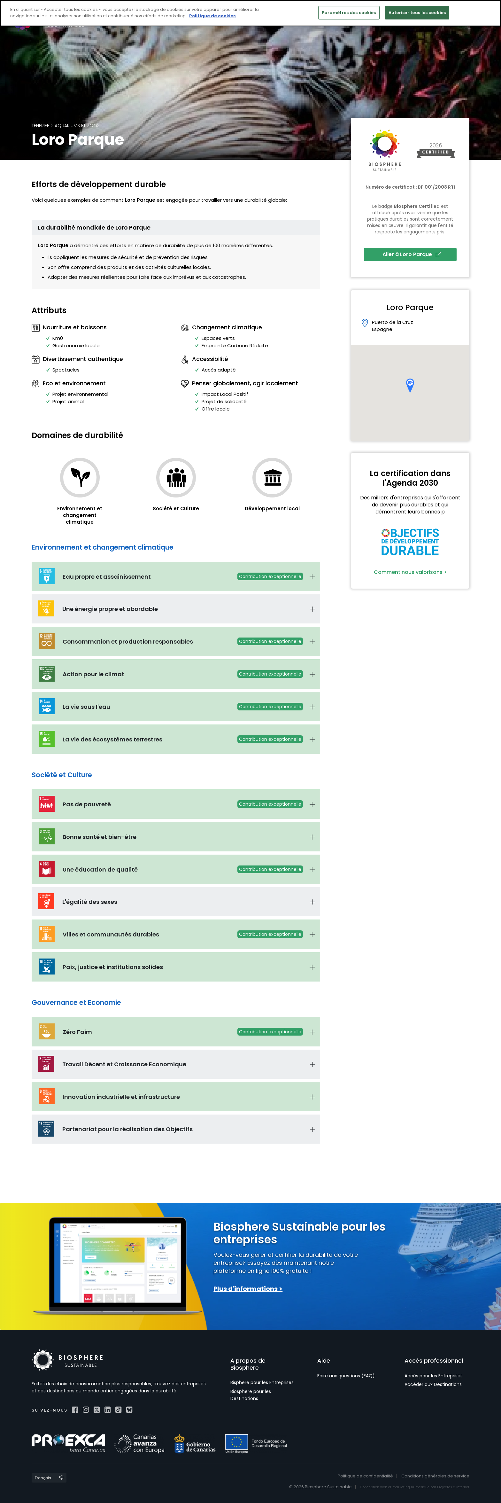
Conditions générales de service (435, 1476)
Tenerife (40, 125)
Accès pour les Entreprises (434, 1376)
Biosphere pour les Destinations (250, 1395)
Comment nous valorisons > (410, 572)
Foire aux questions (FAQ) (346, 1376)
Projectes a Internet (453, 1487)
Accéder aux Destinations (433, 1384)
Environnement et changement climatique (79, 515)
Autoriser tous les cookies (417, 13)
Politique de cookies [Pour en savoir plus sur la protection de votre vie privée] (212, 16)
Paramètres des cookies (349, 13)
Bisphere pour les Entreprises (262, 1382)
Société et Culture (176, 508)
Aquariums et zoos (77, 125)
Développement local (272, 508)
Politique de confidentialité (365, 1476)
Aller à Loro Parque (411, 254)
